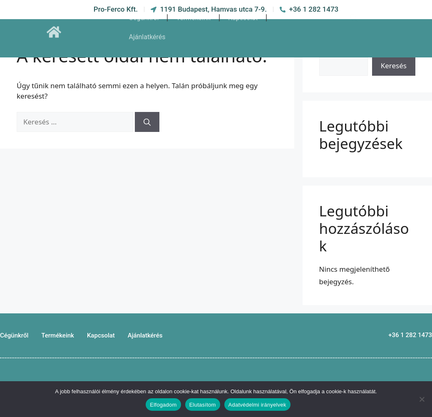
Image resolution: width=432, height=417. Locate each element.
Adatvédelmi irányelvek (257, 405)
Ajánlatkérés (147, 29)
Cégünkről (144, 10)
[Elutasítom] (421, 399)
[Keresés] (147, 122)
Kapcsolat (243, 10)
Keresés (394, 65)
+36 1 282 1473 (410, 335)
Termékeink (193, 10)
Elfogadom (163, 405)
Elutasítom (202, 405)
